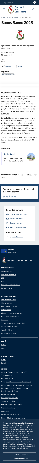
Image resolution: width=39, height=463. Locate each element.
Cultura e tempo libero (9, 326)
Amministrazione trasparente (11, 404)
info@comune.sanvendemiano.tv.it (18, 382)
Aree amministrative (8, 274)
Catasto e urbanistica (8, 299)
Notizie (16, 17)
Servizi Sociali (9, 154)
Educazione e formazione (10, 316)
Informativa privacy (8, 408)
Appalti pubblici (6, 330)
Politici (3, 281)
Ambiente (4, 320)
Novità (9, 17)
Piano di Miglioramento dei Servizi (13, 418)
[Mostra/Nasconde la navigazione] (4, 9)
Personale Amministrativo (10, 284)
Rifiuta (19, 454)
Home (3, 17)
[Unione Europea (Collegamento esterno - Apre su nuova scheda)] (19, 251)
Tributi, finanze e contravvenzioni (13, 323)
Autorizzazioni (6, 309)
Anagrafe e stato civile (9, 306)
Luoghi (3, 359)
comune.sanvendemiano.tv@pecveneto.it (19, 385)
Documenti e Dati (7, 288)
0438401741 (8, 375)
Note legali (5, 411)
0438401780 (8, 378)
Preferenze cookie (9, 446)
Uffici (3, 278)
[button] (8, 3)
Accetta (19, 458)
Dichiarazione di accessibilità (11, 414)
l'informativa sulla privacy (19, 448)
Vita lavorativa (6, 303)
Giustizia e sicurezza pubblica (11, 313)
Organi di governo (7, 271)
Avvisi (3, 348)
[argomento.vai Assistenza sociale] (8, 74)
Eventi (3, 363)
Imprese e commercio (8, 333)
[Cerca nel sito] (33, 9)
